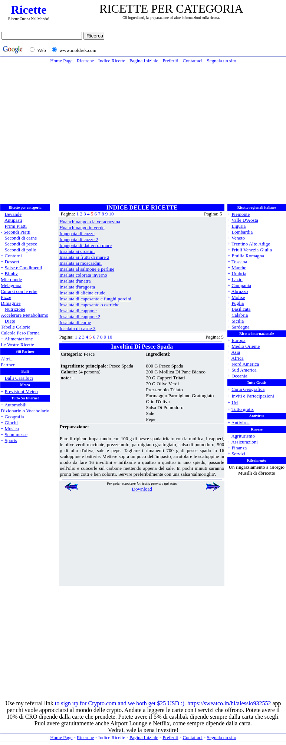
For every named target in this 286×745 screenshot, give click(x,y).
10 (111, 214)
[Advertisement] (69, 134)
